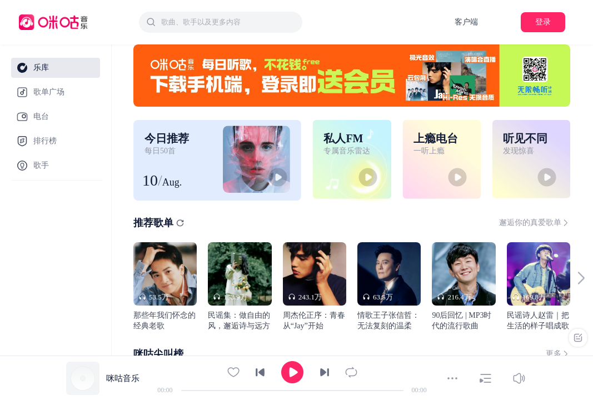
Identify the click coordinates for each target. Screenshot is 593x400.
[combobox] (220, 22)
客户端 (466, 22)
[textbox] (228, 22)
